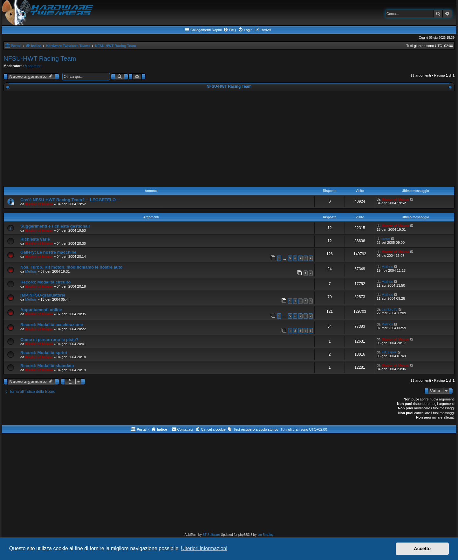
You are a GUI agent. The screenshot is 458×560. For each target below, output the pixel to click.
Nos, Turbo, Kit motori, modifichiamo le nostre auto (71, 267)
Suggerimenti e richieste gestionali (55, 226)
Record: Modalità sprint (43, 352)
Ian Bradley (265, 534)
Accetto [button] (422, 548)
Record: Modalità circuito (45, 282)
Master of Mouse (39, 204)
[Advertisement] (229, 138)
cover (385, 239)
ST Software (211, 534)
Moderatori (33, 66)
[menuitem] (229, 30)
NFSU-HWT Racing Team (39, 58)
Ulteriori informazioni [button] (204, 548)
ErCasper (388, 352)
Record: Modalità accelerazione (51, 324)
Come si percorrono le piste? (49, 339)
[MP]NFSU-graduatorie (42, 295)
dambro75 (389, 309)
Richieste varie (35, 239)
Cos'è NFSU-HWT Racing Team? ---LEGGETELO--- (70, 199)
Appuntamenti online (41, 309)
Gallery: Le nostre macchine (48, 252)
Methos (31, 271)
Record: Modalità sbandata (47, 365)
